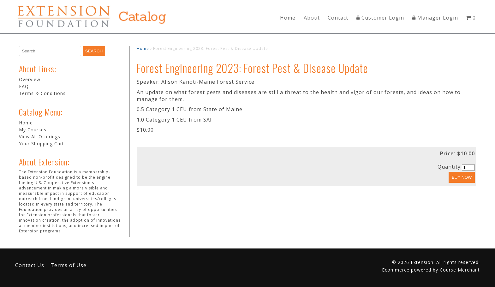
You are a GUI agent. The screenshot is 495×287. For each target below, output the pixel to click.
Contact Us (29, 265)
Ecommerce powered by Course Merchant (431, 270)
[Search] (50, 51)
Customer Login (380, 17)
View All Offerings (39, 137)
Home (287, 17)
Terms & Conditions (42, 93)
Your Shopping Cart (41, 143)
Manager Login (435, 17)
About (312, 17)
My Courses (32, 130)
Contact (338, 17)
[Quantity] (468, 167)
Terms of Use (68, 265)
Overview (29, 79)
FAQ (24, 86)
